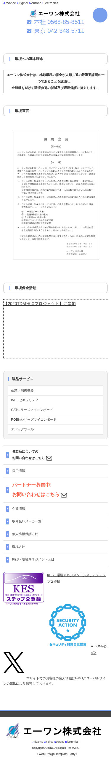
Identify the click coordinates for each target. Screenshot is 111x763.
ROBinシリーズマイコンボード (33, 419)
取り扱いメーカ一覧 (26, 521)
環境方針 (18, 546)
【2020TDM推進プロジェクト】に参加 (39, 303)
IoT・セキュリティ (24, 400)
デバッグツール (22, 429)
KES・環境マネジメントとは (33, 559)
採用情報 (18, 470)
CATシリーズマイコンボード (32, 410)
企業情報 (18, 508)
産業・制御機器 (22, 390)
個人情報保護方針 (25, 534)
